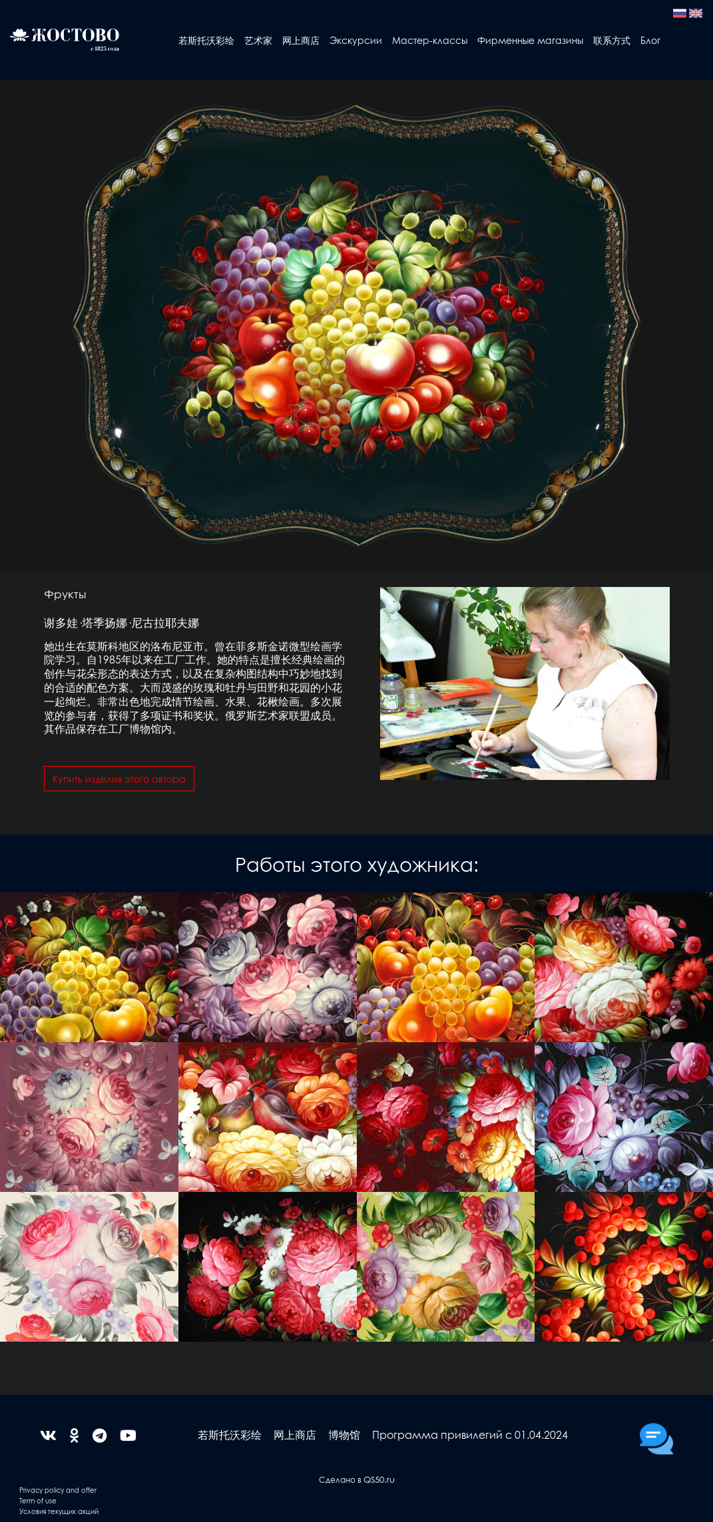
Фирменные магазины (530, 40)
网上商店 (301, 40)
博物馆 (344, 1434)
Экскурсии (356, 40)
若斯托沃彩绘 (206, 40)
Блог (650, 40)
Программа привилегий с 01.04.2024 (470, 1434)
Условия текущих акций (59, 1511)
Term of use (38, 1500)
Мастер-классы (429, 40)
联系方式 (611, 40)
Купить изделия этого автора (119, 779)
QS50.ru (379, 1479)
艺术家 (258, 40)
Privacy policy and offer (58, 1489)
